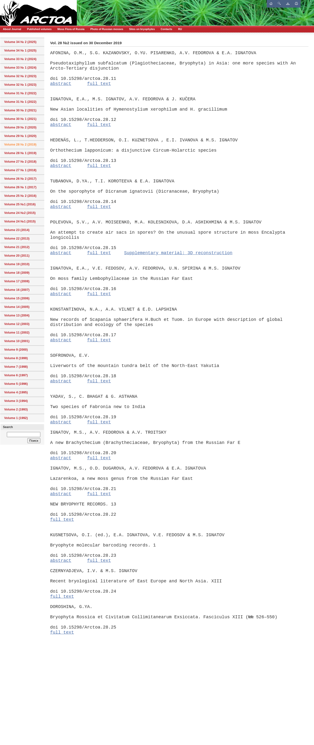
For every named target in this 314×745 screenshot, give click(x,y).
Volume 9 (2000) (16, 349)
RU (180, 29)
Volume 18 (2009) (17, 272)
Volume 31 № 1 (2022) (20, 102)
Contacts (166, 29)
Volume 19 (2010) (17, 264)
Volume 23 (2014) (17, 230)
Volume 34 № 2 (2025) (20, 42)
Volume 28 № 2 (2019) (20, 144)
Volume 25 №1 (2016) (20, 204)
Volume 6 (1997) (16, 375)
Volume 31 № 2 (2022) (20, 93)
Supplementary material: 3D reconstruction (178, 253)
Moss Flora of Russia (71, 29)
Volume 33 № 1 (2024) (20, 67)
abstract (60, 83)
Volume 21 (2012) (17, 247)
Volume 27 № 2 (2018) (20, 161)
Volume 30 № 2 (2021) (20, 110)
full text (99, 83)
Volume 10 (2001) (17, 341)
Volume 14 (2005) (17, 307)
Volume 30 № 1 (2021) (20, 119)
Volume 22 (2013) (17, 238)
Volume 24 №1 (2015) (20, 221)
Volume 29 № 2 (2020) (20, 127)
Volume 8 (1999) (16, 358)
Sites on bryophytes (142, 29)
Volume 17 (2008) (17, 281)
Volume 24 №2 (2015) (20, 213)
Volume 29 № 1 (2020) (20, 136)
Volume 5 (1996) (16, 384)
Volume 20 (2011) (17, 255)
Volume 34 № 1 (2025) (20, 50)
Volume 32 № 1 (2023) (20, 84)
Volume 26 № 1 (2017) (20, 187)
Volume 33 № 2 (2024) (20, 59)
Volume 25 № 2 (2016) (20, 196)
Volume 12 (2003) (17, 324)
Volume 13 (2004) (17, 315)
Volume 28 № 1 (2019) (20, 153)
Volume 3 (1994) (16, 401)
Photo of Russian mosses (106, 29)
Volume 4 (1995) (16, 392)
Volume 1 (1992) (16, 418)
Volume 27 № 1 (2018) (20, 170)
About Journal (12, 29)
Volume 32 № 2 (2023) (20, 76)
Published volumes (39, 29)
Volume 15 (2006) (17, 298)
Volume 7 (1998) (16, 366)
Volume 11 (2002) (17, 332)
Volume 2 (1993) (16, 409)
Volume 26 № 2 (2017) (20, 178)
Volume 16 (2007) (17, 290)
